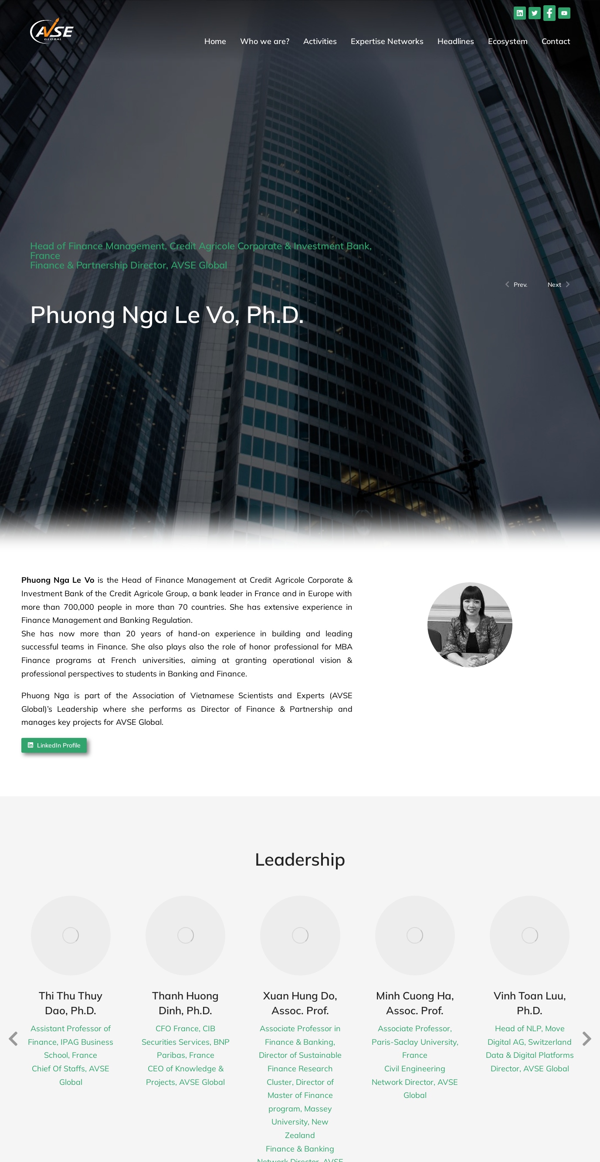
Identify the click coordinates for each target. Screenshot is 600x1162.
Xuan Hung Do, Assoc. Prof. (300, 1003)
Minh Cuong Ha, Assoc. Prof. (415, 1003)
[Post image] (71, 935)
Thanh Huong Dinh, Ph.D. (185, 1003)
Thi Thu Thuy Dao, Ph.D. (70, 1003)
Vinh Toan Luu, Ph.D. (530, 1003)
